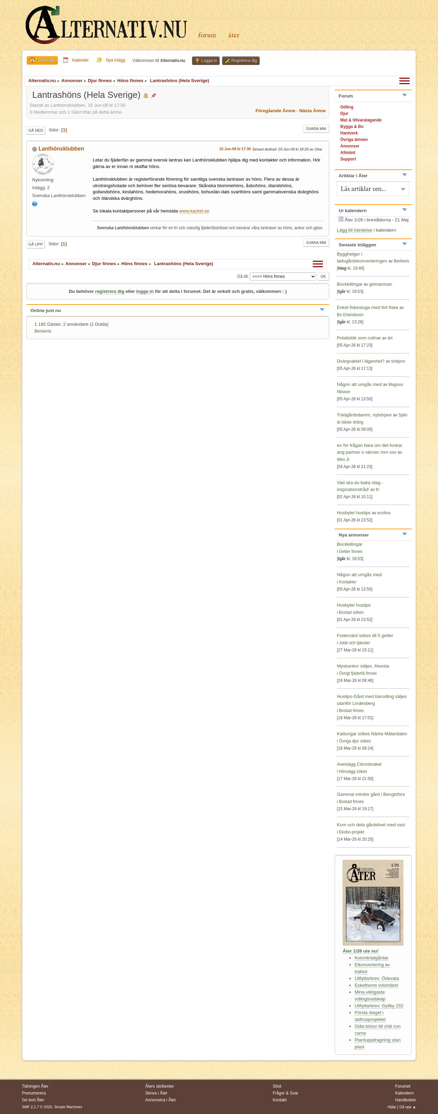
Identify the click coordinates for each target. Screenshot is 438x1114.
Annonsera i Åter (160, 1100)
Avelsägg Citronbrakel (359, 764)
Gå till (242, 276)
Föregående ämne (275, 110)
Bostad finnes (351, 710)
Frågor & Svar (285, 1093)
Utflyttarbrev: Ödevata (377, 978)
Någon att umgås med (359, 384)
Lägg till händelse (354, 230)
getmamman (380, 284)
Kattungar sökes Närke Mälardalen (372, 733)
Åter (234, 35)
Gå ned (35, 130)
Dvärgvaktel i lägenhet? (360, 361)
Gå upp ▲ (407, 1107)
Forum (207, 35)
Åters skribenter (159, 1086)
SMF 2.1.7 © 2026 (37, 1107)
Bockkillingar (349, 284)
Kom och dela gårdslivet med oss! (371, 824)
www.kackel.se (194, 210)
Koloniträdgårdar (371, 957)
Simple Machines (68, 1107)
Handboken (405, 1100)
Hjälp (392, 1107)
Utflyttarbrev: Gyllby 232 (379, 1005)
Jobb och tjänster (354, 642)
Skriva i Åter (156, 1093)
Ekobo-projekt (351, 832)
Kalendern (404, 1093)
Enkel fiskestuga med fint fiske (367, 307)
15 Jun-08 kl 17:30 (235, 149)
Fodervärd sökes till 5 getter (365, 635)
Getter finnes (350, 551)
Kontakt (280, 1100)
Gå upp (35, 244)
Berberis (43, 331)
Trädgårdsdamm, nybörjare (364, 414)
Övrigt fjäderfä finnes (358, 673)
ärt (390, 338)
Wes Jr (343, 459)
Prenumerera (34, 1093)
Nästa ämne (312, 110)
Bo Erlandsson (350, 314)
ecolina (383, 512)
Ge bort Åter (33, 1100)
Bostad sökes (351, 612)
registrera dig (109, 291)
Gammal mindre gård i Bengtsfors (371, 794)
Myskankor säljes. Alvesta (363, 666)
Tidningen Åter (35, 1086)
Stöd (277, 1086)
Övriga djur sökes (355, 741)
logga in (145, 291)
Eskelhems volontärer (376, 985)
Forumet (403, 1086)
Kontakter (347, 582)
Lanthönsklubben (61, 149)
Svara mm (316, 129)
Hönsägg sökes (353, 771)
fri (377, 489)
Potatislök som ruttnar (359, 337)
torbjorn (398, 361)
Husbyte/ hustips (354, 512)
